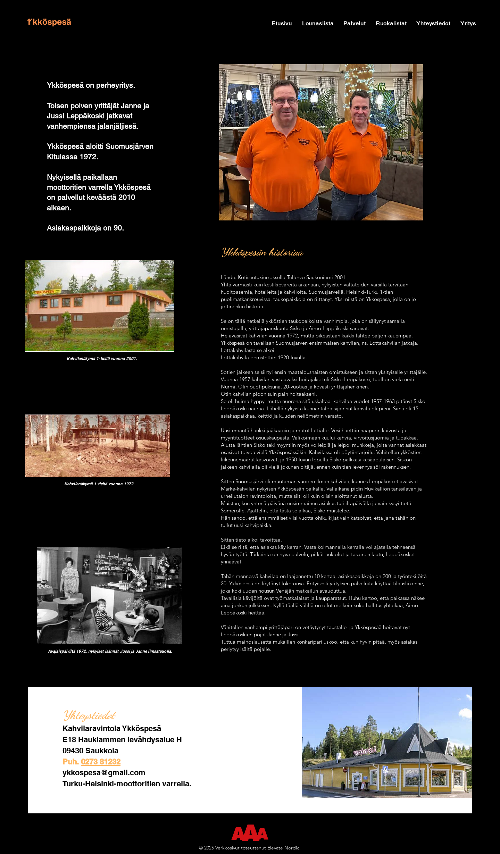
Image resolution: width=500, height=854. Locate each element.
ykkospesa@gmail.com (103, 772)
